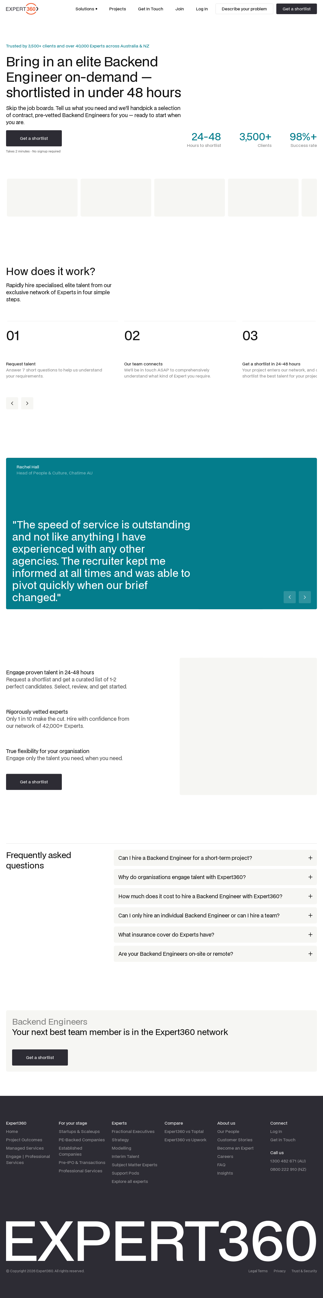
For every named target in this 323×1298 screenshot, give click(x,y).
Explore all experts (130, 1181)
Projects (117, 9)
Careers (225, 1156)
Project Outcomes (24, 1140)
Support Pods (125, 1173)
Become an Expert (235, 1148)
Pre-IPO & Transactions (82, 1162)
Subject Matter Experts (134, 1165)
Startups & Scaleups (79, 1131)
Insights (225, 1173)
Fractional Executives (133, 1131)
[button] (86, 9)
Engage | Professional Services (28, 1159)
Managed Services (25, 1148)
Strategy (120, 1140)
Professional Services (80, 1171)
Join (179, 9)
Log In (202, 9)
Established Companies (70, 1151)
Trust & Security (304, 1271)
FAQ (221, 1165)
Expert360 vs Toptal (184, 1131)
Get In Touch (150, 9)
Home (12, 1131)
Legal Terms (258, 1271)
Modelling (121, 1148)
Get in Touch (282, 1140)
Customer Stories (234, 1140)
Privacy (280, 1271)
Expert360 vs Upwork (185, 1140)
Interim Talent (125, 1156)
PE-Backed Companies (82, 1140)
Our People (228, 1131)
